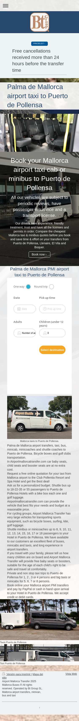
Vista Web (71, 673)
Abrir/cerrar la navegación (39, 5)
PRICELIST (38, 43)
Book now (38, 254)
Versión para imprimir (16, 674)
